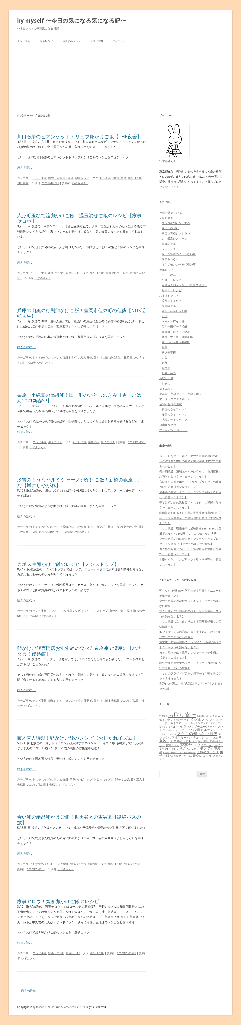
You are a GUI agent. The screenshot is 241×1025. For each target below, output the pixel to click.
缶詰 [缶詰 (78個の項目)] (189, 756)
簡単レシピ (46, 41)
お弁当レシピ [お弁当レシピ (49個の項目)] (203, 716)
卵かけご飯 (135, 178)
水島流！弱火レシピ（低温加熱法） (184, 285)
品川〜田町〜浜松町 (174, 326)
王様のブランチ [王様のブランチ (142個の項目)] (208, 752)
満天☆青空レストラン (176, 233)
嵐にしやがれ (77, 527)
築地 (164, 316)
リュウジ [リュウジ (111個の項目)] (198, 737)
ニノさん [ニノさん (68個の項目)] (167, 730)
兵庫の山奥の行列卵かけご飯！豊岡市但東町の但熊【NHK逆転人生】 (81, 313)
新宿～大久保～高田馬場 (177, 337)
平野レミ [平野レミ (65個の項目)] (174, 748)
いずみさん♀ (80, 183)
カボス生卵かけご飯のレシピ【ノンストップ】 (68, 564)
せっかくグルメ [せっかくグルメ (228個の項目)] (192, 719)
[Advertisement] (120, 74)
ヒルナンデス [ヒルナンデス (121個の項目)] (210, 730)
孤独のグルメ (170, 244)
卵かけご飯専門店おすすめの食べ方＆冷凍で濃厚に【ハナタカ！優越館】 (79, 651)
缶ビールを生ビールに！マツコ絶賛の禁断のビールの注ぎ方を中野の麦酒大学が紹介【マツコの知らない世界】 (190, 461)
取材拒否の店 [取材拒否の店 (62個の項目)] (205, 741)
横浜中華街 (169, 352)
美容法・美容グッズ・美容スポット (181, 394)
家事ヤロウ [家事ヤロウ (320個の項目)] (190, 744)
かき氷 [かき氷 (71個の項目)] (213, 716)
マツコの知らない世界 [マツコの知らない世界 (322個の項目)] (197, 733)
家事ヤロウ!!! (56, 273)
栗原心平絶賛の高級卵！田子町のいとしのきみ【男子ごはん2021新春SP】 (79, 398)
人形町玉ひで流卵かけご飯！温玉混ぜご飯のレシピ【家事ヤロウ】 (79, 218)
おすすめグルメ (71, 41)
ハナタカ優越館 (82, 700)
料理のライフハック (174, 409)
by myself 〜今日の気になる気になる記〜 (71, 20)
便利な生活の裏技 (170, 404)
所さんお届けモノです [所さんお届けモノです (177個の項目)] (197, 748)
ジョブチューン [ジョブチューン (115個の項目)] (198, 726)
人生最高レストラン (174, 238)
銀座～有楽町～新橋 (100, 527)
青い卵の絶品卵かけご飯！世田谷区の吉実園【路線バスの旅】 (79, 819)
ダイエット (119, 41)
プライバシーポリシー (173, 430)
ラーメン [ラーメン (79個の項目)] (186, 737)
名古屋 (166, 368)
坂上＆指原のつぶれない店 (179, 254)
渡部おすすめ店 (172, 300)
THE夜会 (105, 178)
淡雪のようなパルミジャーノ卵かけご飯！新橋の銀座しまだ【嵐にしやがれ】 (80, 482)
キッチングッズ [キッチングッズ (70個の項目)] (199, 723)
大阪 (164, 357)
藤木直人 (136, 779)
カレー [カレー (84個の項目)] (186, 723)
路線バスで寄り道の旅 (83, 864)
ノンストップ (56, 611)
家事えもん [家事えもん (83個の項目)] (172, 745)
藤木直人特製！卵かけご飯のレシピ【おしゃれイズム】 (77, 738)
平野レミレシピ (172, 280)
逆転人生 (115, 357)
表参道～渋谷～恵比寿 (176, 332)
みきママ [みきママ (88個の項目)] (176, 723)
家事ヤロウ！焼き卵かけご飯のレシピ (58, 901)
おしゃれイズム (42, 779)
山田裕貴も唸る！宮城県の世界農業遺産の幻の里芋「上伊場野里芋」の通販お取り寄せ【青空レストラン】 (190, 518)
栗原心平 (93, 442)
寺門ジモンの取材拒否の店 (179, 264)
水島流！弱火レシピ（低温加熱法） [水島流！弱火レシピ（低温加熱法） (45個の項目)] (179, 752)
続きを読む (26, 167)
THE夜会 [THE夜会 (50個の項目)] (163, 716)
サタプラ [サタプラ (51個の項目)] (163, 726)
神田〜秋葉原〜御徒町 (176, 342)
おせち (166, 383)
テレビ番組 (23, 41)
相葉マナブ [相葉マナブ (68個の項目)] (180, 756)
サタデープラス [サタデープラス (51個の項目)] (215, 723)
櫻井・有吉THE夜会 (61, 178)
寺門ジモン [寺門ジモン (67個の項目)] (207, 745)
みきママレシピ (172, 290)
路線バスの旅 (132, 864)
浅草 (164, 347)
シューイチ (169, 249)
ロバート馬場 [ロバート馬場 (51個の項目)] (211, 737)
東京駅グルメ (170, 306)
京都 (164, 363)
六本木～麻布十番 (173, 321)
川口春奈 (22, 183)
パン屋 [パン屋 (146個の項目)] (195, 730)
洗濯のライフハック (174, 420)
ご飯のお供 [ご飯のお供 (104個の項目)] (172, 720)
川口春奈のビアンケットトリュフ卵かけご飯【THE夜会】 (79, 136)
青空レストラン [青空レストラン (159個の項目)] (204, 755)
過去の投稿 (26, 991)
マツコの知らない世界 (176, 223)
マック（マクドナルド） (174, 399)
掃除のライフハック (174, 414)
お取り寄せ (96, 41)
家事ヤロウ (112, 273)
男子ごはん (55, 442)
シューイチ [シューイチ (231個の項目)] (177, 726)
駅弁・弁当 (169, 373)
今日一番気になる (170, 213)
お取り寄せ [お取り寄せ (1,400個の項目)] (182, 715)
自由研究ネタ (167, 425)
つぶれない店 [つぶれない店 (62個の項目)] (212, 720)
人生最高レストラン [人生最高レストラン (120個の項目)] (183, 741)
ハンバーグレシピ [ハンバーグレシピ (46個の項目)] (181, 730)
